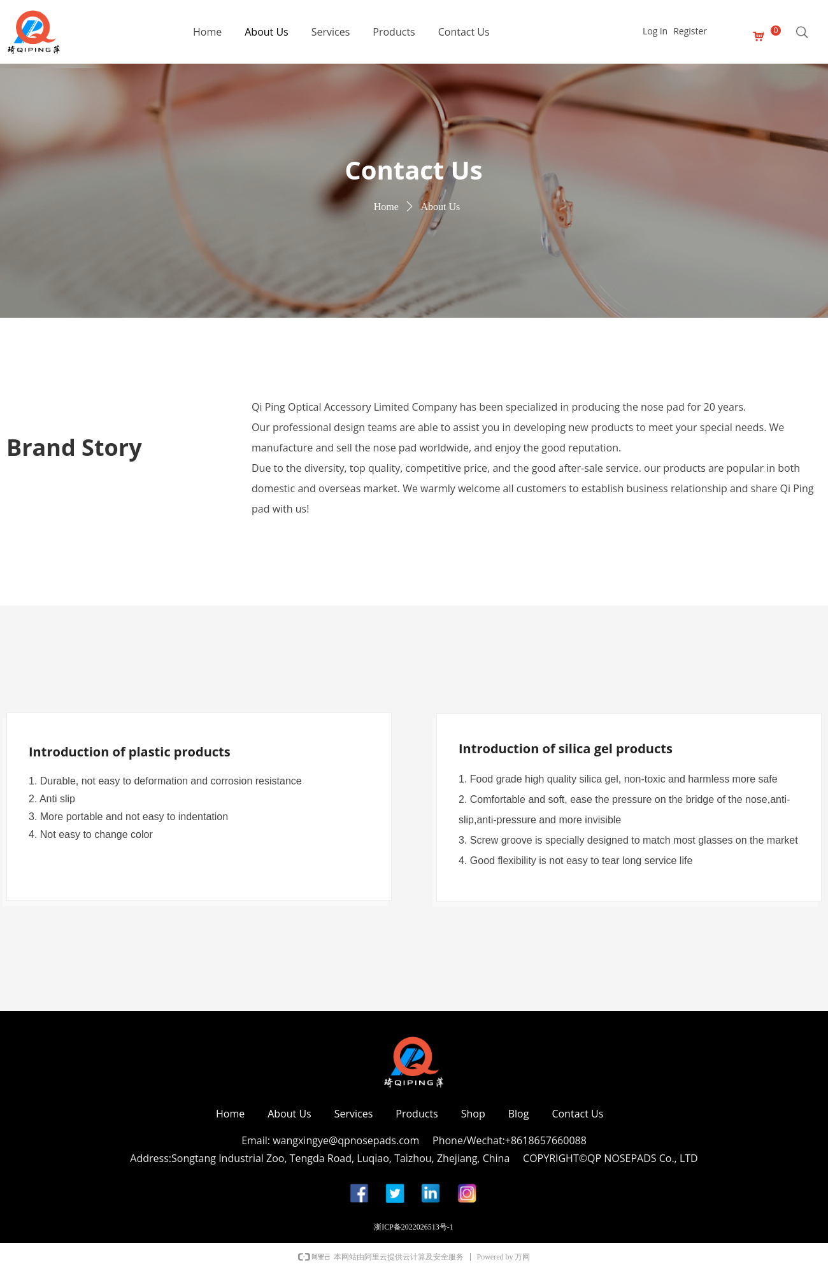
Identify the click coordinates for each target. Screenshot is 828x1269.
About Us (440, 206)
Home (386, 206)
